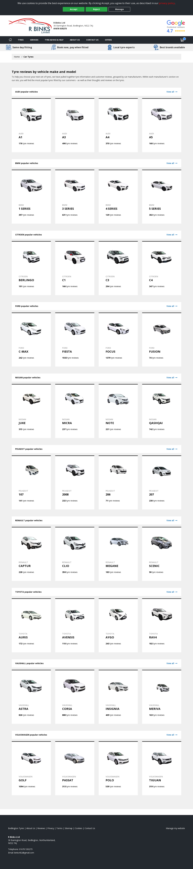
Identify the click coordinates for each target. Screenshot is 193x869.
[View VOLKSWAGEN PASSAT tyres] (74, 768)
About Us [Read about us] (30, 828)
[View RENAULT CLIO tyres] (74, 554)
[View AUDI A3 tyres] (74, 125)
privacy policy (167, 3)
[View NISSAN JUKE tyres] (31, 411)
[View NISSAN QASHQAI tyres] (161, 411)
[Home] (10, 40)
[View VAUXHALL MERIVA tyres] (161, 697)
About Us (75, 39)
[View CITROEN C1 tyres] (74, 268)
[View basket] (182, 40)
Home (17, 56)
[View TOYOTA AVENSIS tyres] (74, 625)
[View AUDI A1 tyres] (31, 125)
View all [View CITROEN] (172, 234)
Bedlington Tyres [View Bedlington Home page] (16, 828)
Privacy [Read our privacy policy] (50, 828)
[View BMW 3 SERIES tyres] (74, 197)
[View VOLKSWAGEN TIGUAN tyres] (161, 768)
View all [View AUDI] (172, 91)
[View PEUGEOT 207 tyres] (161, 482)
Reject (96, 9)
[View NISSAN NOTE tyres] (118, 411)
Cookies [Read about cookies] (78, 828)
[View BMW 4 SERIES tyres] (118, 197)
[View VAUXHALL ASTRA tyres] (31, 697)
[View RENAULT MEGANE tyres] (118, 554)
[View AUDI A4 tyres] (118, 125)
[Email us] (24, 852)
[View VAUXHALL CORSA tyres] (74, 697)
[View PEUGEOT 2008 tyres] (74, 482)
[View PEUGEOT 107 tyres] (31, 482)
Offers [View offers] (108, 39)
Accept (73, 9)
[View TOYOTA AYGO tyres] (118, 625)
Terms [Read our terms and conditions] (59, 828)
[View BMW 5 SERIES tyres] (161, 197)
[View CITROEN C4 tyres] (161, 268)
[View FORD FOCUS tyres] (118, 340)
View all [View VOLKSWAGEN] (172, 734)
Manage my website (175, 828)
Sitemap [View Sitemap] (68, 828)
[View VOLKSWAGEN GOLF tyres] (31, 768)
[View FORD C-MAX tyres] (31, 340)
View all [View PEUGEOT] (172, 449)
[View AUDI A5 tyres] (161, 125)
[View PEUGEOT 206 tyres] (118, 482)
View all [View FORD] (172, 306)
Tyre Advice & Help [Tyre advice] (54, 39)
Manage (119, 9)
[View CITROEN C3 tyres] (118, 268)
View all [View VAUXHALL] (172, 663)
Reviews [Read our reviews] (41, 828)
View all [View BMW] (172, 163)
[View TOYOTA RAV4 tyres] (161, 625)
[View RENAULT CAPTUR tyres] (31, 554)
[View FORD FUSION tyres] (161, 340)
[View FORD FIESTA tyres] (74, 340)
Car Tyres (28, 56)
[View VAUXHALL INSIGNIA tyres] (118, 697)
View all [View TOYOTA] (172, 591)
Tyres (21, 39)
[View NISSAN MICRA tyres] (74, 411)
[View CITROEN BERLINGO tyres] (31, 268)
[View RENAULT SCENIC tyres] (161, 554)
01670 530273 (60, 28)
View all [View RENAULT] (172, 520)
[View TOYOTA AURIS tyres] (31, 625)
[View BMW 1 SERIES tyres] (31, 197)
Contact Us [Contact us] (92, 39)
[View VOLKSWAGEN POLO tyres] (118, 768)
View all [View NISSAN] (172, 377)
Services (34, 39)
